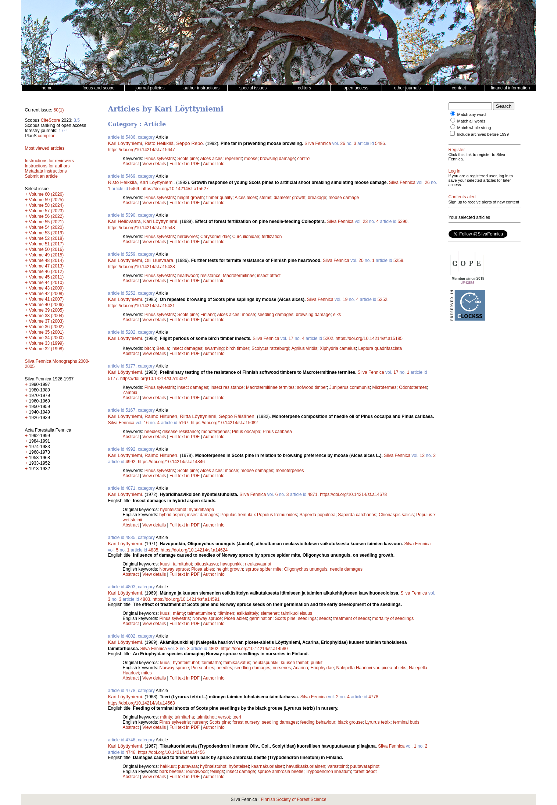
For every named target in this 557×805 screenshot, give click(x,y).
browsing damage (277, 158)
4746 (131, 752)
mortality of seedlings (393, 618)
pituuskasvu (206, 564)
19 (345, 299)
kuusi (165, 564)
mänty (179, 613)
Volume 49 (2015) (46, 255)
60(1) (59, 110)
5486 (380, 143)
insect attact (269, 275)
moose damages (256, 470)
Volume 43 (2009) (46, 288)
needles (152, 431)
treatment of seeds (351, 618)
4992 (131, 461)
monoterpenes (215, 431)
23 (365, 221)
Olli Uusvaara (158, 260)
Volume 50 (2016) (46, 249)
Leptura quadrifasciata (380, 348)
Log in (455, 171)
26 (342, 143)
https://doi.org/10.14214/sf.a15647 (141, 149)
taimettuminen (201, 613)
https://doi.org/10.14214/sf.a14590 (254, 648)
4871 (313, 494)
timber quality (219, 197)
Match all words (471, 121)
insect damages (186, 348)
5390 (403, 221)
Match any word (471, 114)
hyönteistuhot (173, 509)
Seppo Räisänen (236, 416)
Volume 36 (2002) (46, 326)
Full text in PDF (184, 163)
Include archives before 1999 (483, 134)
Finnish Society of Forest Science (293, 799)
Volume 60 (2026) (46, 194)
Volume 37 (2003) (46, 321)
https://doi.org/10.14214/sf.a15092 (153, 378)
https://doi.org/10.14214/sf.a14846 (171, 461)
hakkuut (168, 766)
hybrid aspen (172, 514)
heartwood (187, 275)
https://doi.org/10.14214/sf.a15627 (175, 188)
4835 (153, 550)
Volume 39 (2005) (46, 310)
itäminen (226, 613)
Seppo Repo (189, 143)
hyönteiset (239, 766)
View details (154, 163)
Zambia (130, 392)
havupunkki (231, 564)
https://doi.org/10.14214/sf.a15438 (141, 266)
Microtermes (384, 387)
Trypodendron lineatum (328, 771)
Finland (207, 314)
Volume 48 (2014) (46, 260)
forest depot (364, 771)
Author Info (214, 163)
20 (360, 260)
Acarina (300, 667)
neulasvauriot (258, 564)
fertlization (272, 236)
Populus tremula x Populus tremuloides (259, 514)
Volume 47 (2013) (46, 266)
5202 (328, 338)
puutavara (187, 766)
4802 (213, 648)
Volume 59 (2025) (46, 199)
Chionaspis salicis (396, 514)
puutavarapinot (364, 766)
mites (146, 672)
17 (291, 338)
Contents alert (462, 196)
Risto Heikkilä (159, 143)
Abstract (131, 163)
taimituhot (182, 564)
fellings (217, 771)
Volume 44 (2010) (46, 282)
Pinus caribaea (277, 431)
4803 (145, 599)
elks (337, 314)
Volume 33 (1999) (46, 343)
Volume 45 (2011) (46, 277)
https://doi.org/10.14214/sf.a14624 (194, 550)
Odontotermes (413, 387)
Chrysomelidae (215, 236)
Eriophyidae (322, 667)
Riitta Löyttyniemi (198, 416)
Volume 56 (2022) (46, 216)
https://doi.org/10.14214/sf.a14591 (186, 599)
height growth (190, 197)
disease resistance (181, 431)
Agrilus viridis (304, 348)
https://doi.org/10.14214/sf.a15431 (141, 305)
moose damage (344, 197)
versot (224, 717)
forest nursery (245, 722)
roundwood (197, 771)
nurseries (282, 667)
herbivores (187, 236)
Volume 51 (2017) (46, 244)
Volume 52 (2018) (46, 238)
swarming (214, 348)
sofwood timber (312, 387)
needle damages (346, 569)
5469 (134, 188)
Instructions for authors (47, 166)
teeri (236, 717)
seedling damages (275, 314)
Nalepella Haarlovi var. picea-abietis (371, 667)
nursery (199, 722)
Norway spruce (174, 569)
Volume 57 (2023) (46, 210)
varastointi (338, 766)
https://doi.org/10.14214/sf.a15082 (224, 422)
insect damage (240, 771)
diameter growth (289, 197)
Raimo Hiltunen (160, 416)
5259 (398, 260)
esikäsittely (247, 613)
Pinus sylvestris (159, 158)
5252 (383, 299)
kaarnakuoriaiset (267, 766)
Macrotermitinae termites (270, 387)
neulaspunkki (265, 662)
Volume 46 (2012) (46, 271)
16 (146, 422)
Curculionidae (245, 236)
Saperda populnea (317, 514)
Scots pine (187, 158)
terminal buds (406, 722)
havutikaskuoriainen (305, 766)
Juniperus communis (349, 387)
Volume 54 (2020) (46, 227)
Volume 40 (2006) (46, 304)
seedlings (307, 618)
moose (250, 158)
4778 (373, 696)
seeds (325, 618)
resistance (210, 275)
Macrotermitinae (238, 275)
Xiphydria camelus (338, 348)
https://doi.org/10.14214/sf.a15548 (141, 227)
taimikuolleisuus (296, 613)
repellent (233, 158)
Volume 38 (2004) (46, 315)
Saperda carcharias (357, 514)
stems (265, 197)
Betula (163, 348)
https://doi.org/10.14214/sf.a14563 (141, 703)
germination (260, 618)
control (303, 158)
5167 (184, 422)
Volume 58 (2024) (46, 205)
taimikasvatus (237, 662)
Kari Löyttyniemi (125, 143)
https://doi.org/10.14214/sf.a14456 (171, 752)
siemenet (270, 613)
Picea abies (202, 569)
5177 (113, 378)
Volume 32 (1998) (46, 348)
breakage (317, 197)
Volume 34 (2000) (46, 337)
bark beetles (171, 771)
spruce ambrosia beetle (280, 771)
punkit (316, 662)
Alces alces (211, 158)
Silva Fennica (317, 143)
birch (149, 348)
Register (457, 149)
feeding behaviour (317, 722)
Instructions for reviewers (49, 160)
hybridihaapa (201, 509)
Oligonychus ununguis (305, 569)
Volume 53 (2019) (46, 232)
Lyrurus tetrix (377, 722)
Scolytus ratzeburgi (270, 348)
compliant (47, 135)
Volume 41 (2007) (46, 299)
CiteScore (50, 120)
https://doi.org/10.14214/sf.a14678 (353, 494)
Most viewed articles (45, 148)
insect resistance (227, 387)
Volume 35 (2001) (46, 332)
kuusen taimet (294, 662)
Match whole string (474, 127)
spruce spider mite (264, 569)
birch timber (237, 348)
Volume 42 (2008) (46, 293)
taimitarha (211, 662)
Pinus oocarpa (246, 431)
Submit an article (41, 176)
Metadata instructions (46, 171)
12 (422, 455)
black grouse (350, 722)
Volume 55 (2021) (46, 221)
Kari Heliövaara (124, 221)
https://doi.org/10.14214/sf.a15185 (369, 338)
